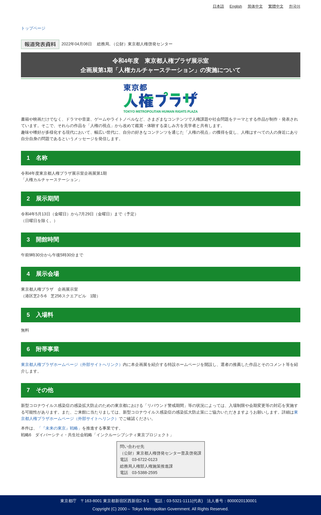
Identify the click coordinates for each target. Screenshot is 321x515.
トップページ (33, 28)
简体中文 (255, 6)
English (236, 6)
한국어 (294, 6)
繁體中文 (275, 6)
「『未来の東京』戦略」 (59, 428)
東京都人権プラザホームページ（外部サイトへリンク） (72, 364)
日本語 (218, 6)
